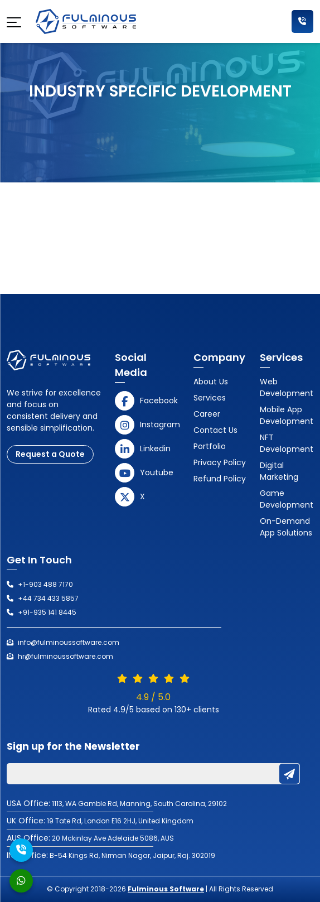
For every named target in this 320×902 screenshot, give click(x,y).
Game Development (286, 499)
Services (209, 397)
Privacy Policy (219, 462)
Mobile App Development (286, 415)
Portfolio (209, 446)
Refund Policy (219, 478)
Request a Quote (50, 454)
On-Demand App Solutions (286, 526)
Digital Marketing (279, 471)
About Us (210, 381)
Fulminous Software (166, 889)
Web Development (286, 387)
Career (206, 413)
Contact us (215, 430)
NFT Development (286, 443)
